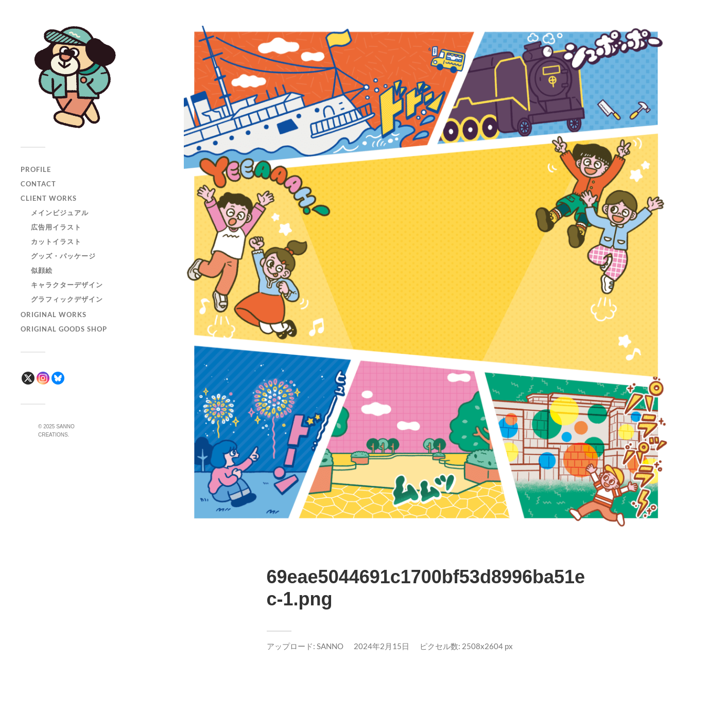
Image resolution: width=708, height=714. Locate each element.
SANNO (330, 646)
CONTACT (38, 184)
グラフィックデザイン (67, 299)
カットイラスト (56, 241)
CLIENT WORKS (49, 198)
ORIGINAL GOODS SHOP (64, 329)
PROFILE (36, 169)
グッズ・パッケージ (63, 256)
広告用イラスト (56, 227)
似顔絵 (42, 270)
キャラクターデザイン (67, 285)
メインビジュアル (60, 212)
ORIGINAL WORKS (54, 314)
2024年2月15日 (381, 646)
